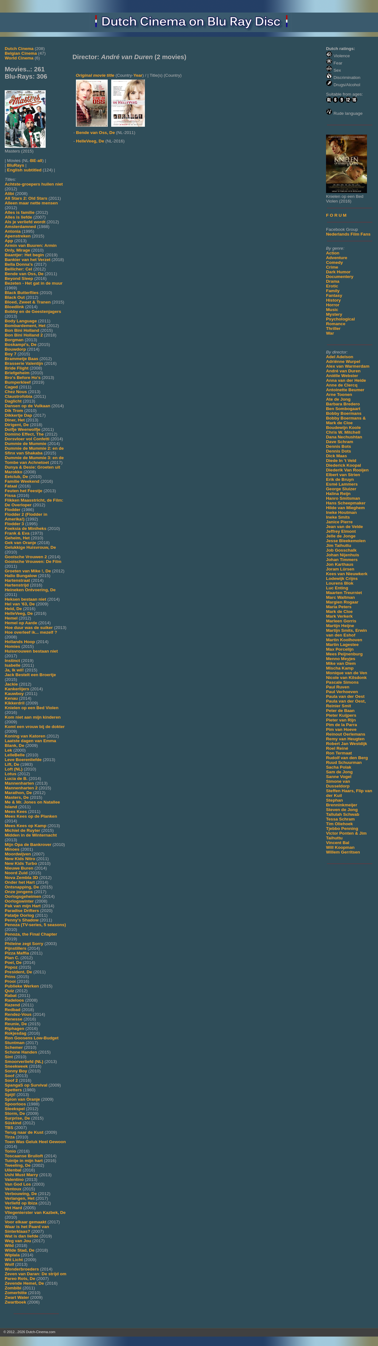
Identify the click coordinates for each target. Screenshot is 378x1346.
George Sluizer (341, 489)
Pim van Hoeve (341, 729)
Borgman (14, 339)
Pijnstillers (15, 948)
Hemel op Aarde (21, 622)
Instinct (12, 660)
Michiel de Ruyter (22, 830)
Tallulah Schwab (342, 814)
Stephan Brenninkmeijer (341, 802)
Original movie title (95, 75)
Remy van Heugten (345, 739)
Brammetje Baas (21, 358)
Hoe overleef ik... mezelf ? (31, 632)
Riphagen (14, 1028)
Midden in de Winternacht (31, 835)
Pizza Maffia (17, 953)
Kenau (11, 698)
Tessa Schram (340, 819)
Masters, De (17, 797)
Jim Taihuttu (338, 545)
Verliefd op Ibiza (21, 1203)
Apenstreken (18, 236)
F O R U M (336, 215)
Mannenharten (19, 783)
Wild (9, 1245)
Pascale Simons (342, 682)
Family (333, 290)
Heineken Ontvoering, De (30, 589)
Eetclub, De (16, 476)
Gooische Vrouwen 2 (26, 556)
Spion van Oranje (22, 1099)
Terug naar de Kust (24, 1132)
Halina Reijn (338, 493)
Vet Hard (13, 1207)
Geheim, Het (17, 538)
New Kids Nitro (20, 858)
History (333, 300)
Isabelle (12, 665)
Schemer (14, 1047)
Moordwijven (18, 854)
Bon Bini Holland (22, 330)
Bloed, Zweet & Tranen (28, 302)
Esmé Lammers (342, 484)
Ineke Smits (338, 517)
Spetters (13, 1089)
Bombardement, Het (25, 325)
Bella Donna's (19, 264)
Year (137, 75)
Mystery (334, 314)
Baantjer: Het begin (24, 255)
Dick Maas (336, 455)
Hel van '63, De (20, 604)
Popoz (11, 967)
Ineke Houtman (341, 512)
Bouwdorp (15, 349)
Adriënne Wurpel (343, 361)
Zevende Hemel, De (24, 1283)
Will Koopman (340, 847)
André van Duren (343, 371)
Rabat (11, 995)
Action (332, 253)
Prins (10, 976)
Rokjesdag (15, 1033)
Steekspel (15, 1108)
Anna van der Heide (346, 380)
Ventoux (13, 1189)
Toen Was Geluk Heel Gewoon (35, 1141)
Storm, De (15, 1113)
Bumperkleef (18, 382)
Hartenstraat (17, 580)
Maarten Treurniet (344, 592)
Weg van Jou (18, 1240)
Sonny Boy (16, 1071)
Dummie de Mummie (25, 443)
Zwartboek (15, 1302)
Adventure (336, 257)
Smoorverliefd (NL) (24, 1061)
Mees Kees (16, 811)
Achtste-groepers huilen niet (34, 184)
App (9, 240)
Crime (332, 267)
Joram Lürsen (340, 569)
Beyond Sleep (19, 278)
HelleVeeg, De (19, 613)
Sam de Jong (339, 772)
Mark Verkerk (339, 616)
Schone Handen (21, 1052)
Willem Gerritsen (343, 852)
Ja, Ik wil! (14, 670)
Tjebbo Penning (342, 828)
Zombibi (13, 1288)
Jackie (11, 684)
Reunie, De (16, 1023)
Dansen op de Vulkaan (27, 405)
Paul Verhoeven (342, 691)
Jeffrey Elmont (341, 531)
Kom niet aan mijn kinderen (33, 717)
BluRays (15, 165)
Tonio (10, 1151)
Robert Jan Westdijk (346, 743)
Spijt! (10, 1094)
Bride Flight (17, 368)
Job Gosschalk (341, 550)
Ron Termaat (339, 753)
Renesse (13, 1019)
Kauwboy (14, 693)
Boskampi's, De (21, 344)
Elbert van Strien (343, 474)
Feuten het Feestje (23, 490)
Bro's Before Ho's (23, 377)
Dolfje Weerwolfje (22, 429)
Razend (12, 1005)
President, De (18, 972)
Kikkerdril (15, 703)
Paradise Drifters (22, 910)
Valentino (14, 1179)
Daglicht (13, 401)
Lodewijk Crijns (342, 578)
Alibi (9, 193)
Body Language (21, 321)
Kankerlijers (17, 689)
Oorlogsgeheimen (23, 896)
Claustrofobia (18, 396)
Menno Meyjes (340, 658)
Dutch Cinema (19, 48)
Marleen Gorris (341, 621)
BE (33, 160)
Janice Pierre (339, 522)
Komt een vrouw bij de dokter (35, 726)
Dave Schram (339, 441)
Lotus (10, 773)
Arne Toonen (339, 394)
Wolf (9, 1264)
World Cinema (19, 58)
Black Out (15, 297)
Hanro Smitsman (343, 498)
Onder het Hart (20, 882)
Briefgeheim (17, 372)
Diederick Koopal (343, 465)
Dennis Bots (338, 446)
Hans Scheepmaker (345, 503)
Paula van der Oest (345, 696)
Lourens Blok (339, 583)
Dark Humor (338, 272)
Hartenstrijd (17, 585)
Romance (335, 323)
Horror (332, 305)
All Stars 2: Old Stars (26, 198)
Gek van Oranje (20, 542)
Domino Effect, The (24, 434)
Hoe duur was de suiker (29, 627)
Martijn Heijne (340, 625)
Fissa (10, 495)
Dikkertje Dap (18, 415)
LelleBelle (15, 755)
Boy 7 (10, 354)
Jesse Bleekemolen (345, 540)
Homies (12, 646)
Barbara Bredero (343, 404)
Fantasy (334, 295)
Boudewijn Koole (343, 427)
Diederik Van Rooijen (347, 470)
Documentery (339, 276)
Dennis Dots (338, 451)
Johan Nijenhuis (342, 555)
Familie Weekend (22, 481)
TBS (9, 1127)
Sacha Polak (338, 767)
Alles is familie (19, 212)
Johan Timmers (342, 559)
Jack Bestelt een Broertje (30, 674)
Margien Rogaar (342, 602)
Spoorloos (15, 1104)
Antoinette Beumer (345, 389)
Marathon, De (18, 792)
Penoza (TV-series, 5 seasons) (35, 924)
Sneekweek (16, 1066)
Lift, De (12, 764)
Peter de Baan (340, 710)
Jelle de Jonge (341, 536)
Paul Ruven (337, 687)
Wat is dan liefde (21, 1236)
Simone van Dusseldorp (338, 783)
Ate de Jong (338, 399)
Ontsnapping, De (22, 887)
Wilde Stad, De (19, 1250)
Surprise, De (17, 1118)
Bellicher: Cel (18, 269)
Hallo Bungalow (21, 575)
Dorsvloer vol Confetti (27, 439)
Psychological (340, 319)
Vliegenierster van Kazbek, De (35, 1212)
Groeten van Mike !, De (28, 571)
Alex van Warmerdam (347, 366)
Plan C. (12, 957)
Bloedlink (14, 306)
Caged (11, 387)
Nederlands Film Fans (348, 234)
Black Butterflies (21, 292)
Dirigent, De (17, 424)
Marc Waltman (340, 597)
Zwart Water (17, 1297)
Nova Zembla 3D (21, 877)
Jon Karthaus (339, 564)
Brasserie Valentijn (24, 363)
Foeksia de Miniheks (25, 528)
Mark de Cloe (339, 611)
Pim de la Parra (341, 724)
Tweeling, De (18, 1165)
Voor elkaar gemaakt (25, 1222)
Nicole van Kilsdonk (346, 677)
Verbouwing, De (21, 1193)
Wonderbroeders (22, 1269)
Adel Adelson (339, 356)
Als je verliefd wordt (25, 222)
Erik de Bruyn (340, 479)
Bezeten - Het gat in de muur (34, 283)
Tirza (9, 1137)
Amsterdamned (20, 226)
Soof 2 (11, 1080)
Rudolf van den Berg (347, 757)
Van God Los (18, 1184)
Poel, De (13, 962)
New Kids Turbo (21, 863)
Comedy (334, 262)
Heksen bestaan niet (25, 599)
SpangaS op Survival (26, 1085)
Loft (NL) (14, 769)
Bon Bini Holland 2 (24, 335)
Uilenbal (13, 1170)
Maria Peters (339, 606)
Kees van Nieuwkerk (346, 573)
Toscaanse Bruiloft (24, 1156)
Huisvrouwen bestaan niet (31, 651)
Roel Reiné (337, 748)
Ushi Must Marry (21, 1174)
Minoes (12, 849)
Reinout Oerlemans (345, 734)
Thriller (333, 328)
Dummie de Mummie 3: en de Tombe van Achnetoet (34, 460)
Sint (9, 1056)
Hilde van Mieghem (345, 507)
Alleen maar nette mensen (31, 203)
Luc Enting (337, 588)
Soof (9, 1075)
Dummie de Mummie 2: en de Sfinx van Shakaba (34, 450)
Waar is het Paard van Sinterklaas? (27, 1229)
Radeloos (14, 1000)
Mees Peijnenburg (344, 654)
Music (332, 309)
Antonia (13, 231)
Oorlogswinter (19, 901)
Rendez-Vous (18, 1014)
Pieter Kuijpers (341, 715)
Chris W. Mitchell (343, 432)
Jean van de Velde (344, 526)
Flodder (12, 509)
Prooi (10, 981)
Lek (8, 750)
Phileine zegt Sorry (24, 943)
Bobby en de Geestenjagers (33, 311)
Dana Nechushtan (344, 437)
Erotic (332, 286)
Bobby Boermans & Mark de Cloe (346, 420)
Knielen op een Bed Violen (31, 707)
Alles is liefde (18, 217)
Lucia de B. (16, 778)
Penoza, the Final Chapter (31, 934)
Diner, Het (15, 420)
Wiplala (12, 1255)
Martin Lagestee (342, 644)
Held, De (13, 608)
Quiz (9, 990)
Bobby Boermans (344, 413)
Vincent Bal (337, 842)
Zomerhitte (16, 1292)
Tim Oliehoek (339, 823)
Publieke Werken (22, 986)
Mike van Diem (341, 663)
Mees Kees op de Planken (31, 816)
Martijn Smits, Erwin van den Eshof (346, 632)
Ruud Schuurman (344, 762)
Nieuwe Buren (19, 868)
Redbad (12, 1009)
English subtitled (24, 170)
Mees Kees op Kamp (25, 825)
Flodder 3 (14, 523)
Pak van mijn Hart (23, 906)
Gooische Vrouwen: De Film (33, 561)
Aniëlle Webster (342, 375)
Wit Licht (14, 1259)
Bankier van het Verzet (27, 259)
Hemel (11, 618)
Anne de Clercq (342, 385)
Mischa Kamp (340, 668)
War (330, 333)
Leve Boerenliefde (23, 759)
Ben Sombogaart (343, 408)
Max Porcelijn (340, 649)
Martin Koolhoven (344, 639)
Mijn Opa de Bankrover (28, 844)
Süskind (13, 1123)
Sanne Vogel (339, 776)
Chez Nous (16, 391)
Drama (332, 281)
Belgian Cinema (21, 53)
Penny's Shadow (21, 920)
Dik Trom (14, 410)
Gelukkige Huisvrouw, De (30, 547)
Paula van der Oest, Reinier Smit (346, 703)
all (39, 160)
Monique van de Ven (346, 672)
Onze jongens (19, 891)
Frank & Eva (17, 533)
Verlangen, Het (19, 1198)
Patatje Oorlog (19, 915)
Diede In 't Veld (341, 460)
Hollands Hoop (20, 641)
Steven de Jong (342, 809)
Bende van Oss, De (24, 273)
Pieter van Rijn (341, 720)
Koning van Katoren (25, 736)
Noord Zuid (16, 872)
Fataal (11, 486)
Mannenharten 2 (21, 788)
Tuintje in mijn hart (24, 1160)
